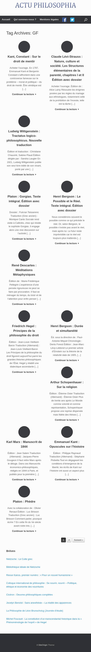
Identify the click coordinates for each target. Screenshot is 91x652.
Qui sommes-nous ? (25, 19)
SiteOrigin (42, 645)
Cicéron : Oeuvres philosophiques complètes (29, 594)
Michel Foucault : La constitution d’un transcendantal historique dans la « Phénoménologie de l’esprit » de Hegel (44, 620)
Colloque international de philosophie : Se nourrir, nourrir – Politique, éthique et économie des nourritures (41, 585)
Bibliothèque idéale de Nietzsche (23, 567)
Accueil (6, 19)
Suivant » (78, 540)
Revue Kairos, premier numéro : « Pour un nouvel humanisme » (39, 575)
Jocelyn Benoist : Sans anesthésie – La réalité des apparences (38, 602)
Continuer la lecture (24, 94)
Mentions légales (49, 19)
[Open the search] (85, 20)
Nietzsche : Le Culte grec (19, 559)
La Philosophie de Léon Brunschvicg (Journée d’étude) (34, 610)
